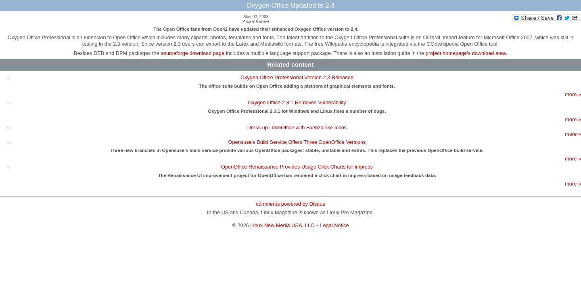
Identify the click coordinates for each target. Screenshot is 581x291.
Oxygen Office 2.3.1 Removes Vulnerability (297, 102)
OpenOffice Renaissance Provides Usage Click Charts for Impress (297, 167)
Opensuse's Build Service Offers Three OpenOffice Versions (297, 142)
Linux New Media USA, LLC (283, 225)
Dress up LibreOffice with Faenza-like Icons (297, 127)
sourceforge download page (192, 53)
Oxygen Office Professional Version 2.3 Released (296, 77)
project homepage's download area (466, 53)
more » (573, 94)
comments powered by (290, 204)
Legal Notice (334, 225)
